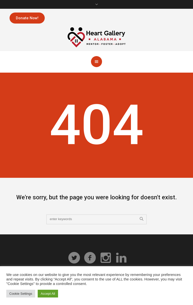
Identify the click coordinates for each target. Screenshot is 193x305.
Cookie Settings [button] (20, 293)
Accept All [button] (48, 293)
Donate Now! (27, 18)
